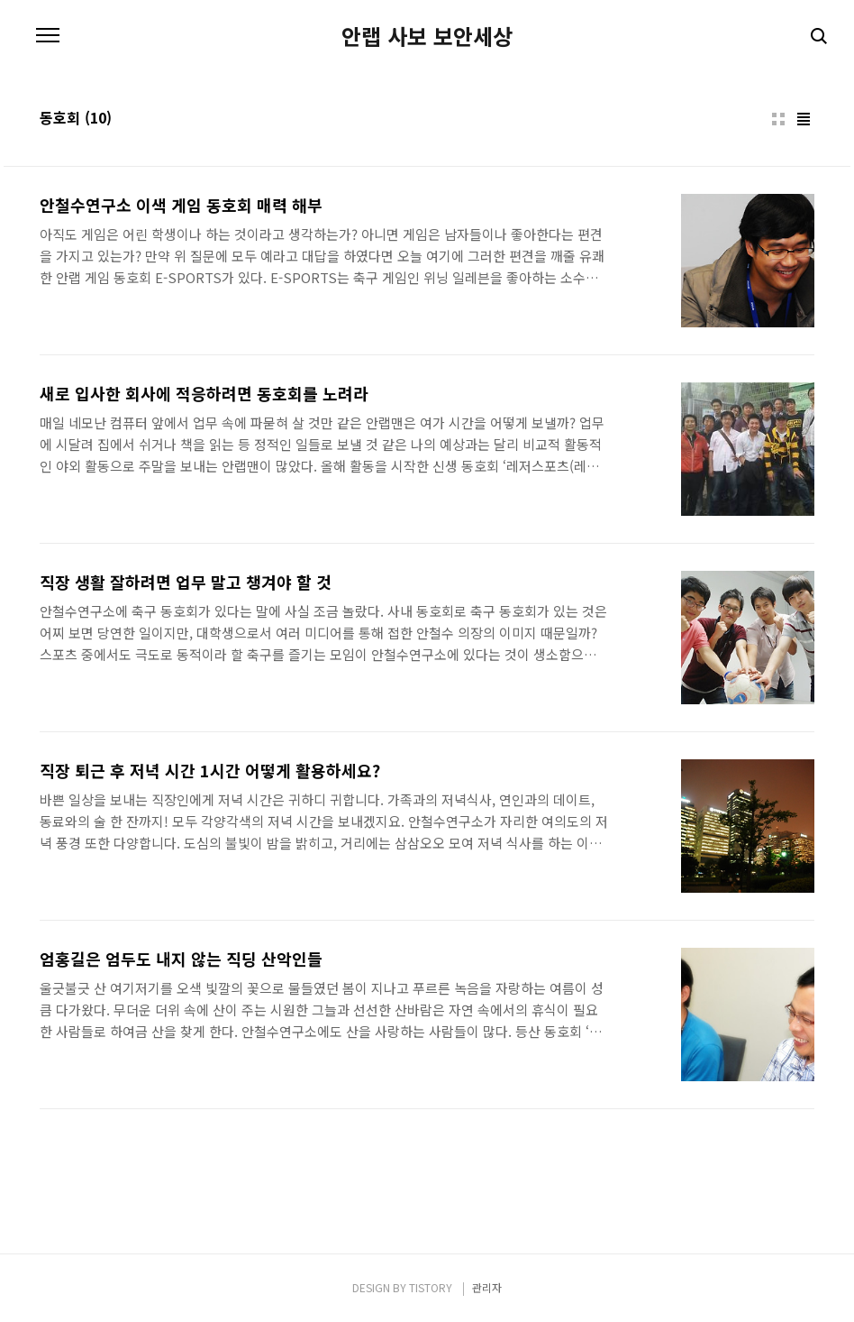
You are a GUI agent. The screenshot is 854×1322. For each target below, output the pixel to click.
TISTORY (430, 1287)
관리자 (487, 1287)
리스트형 (803, 119)
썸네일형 (778, 119)
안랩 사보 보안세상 (427, 36)
